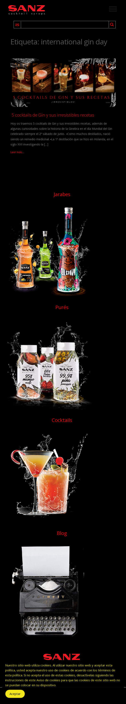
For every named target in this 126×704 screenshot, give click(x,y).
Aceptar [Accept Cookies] (15, 697)
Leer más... (17, 152)
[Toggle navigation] (113, 9)
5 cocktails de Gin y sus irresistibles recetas (52, 115)
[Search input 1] (65, 24)
